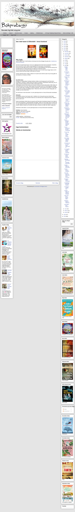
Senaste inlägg (19, 183)
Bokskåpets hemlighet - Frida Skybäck (9, 272)
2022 (65, 48)
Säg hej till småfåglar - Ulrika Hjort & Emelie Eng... (67, 116)
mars (66, 208)
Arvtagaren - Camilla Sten (66, 187)
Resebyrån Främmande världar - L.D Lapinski (67, 110)
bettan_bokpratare (6, 105)
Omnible (17, 117)
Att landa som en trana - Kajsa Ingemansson (67, 145)
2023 (65, 46)
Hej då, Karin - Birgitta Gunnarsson (9, 258)
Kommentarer (66, 411)
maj (65, 63)
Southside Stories (24, 112)
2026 (65, 41)
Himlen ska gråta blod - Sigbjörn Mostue (67, 104)
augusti (66, 58)
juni (65, 61)
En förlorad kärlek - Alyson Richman (66, 156)
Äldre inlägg (55, 183)
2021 (65, 49)
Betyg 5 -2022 (13, 35)
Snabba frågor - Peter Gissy (66, 68)
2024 (65, 44)
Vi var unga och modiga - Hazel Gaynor (66, 134)
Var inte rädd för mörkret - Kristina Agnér (67, 92)
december (67, 51)
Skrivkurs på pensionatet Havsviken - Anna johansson (67, 98)
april (66, 65)
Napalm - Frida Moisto (66, 88)
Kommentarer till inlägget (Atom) (40, 186)
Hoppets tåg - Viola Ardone (67, 78)
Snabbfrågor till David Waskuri (66, 184)
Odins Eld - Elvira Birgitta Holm (66, 197)
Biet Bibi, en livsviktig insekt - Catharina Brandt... (66, 83)
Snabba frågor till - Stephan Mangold (66, 192)
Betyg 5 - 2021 (6, 35)
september (67, 56)
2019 (65, 216)
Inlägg (64, 409)
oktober (66, 54)
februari (66, 210)
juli (65, 60)
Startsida (38, 183)
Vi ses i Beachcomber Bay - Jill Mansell (67, 129)
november (67, 53)
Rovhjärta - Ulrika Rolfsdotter (67, 180)
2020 (65, 214)
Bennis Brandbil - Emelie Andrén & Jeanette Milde (66, 122)
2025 (65, 42)
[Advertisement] (37, 170)
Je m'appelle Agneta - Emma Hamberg (66, 151)
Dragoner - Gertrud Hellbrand (66, 201)
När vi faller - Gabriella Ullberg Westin (67, 140)
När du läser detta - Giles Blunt (9, 228)
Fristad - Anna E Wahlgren (66, 170)
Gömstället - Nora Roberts (66, 205)
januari (66, 212)
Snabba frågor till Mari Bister (67, 166)
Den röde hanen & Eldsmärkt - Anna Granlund (67, 175)
